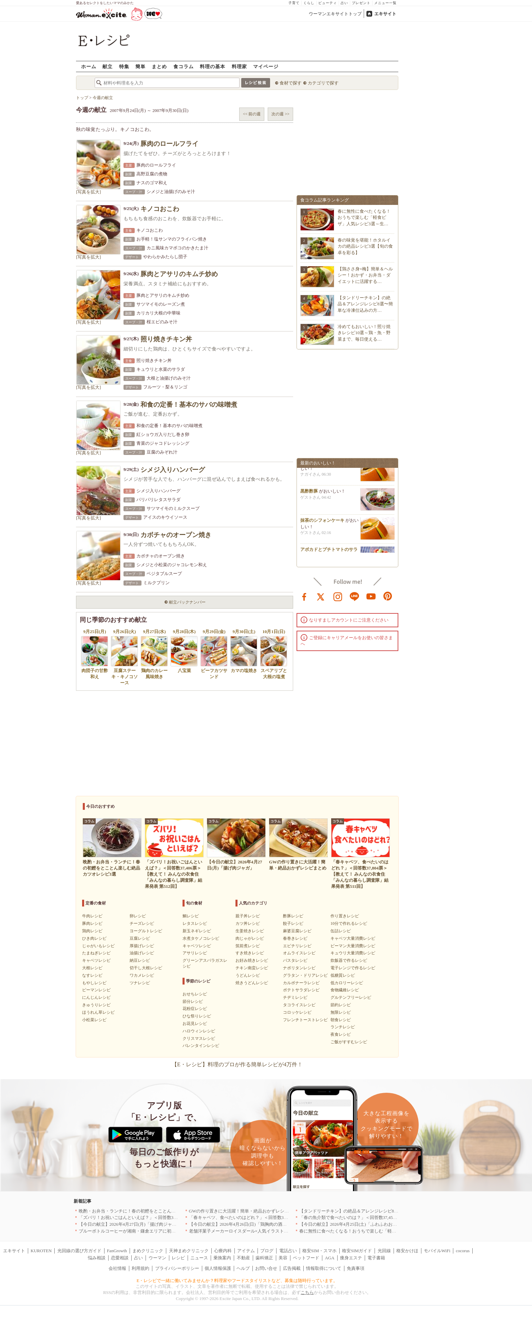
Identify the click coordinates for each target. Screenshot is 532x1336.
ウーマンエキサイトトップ (335, 13)
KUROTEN (41, 1250)
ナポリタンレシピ (299, 968)
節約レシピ (340, 1005)
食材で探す (291, 82)
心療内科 (223, 1250)
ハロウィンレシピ (199, 1031)
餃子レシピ (293, 923)
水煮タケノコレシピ (201, 938)
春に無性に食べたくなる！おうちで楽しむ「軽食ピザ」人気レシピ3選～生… (364, 217)
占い (344, 3)
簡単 (140, 66)
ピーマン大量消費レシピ (352, 945)
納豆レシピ (140, 960)
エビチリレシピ (297, 945)
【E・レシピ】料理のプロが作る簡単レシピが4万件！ (237, 1064)
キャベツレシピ (96, 960)
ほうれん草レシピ (98, 1012)
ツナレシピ (140, 982)
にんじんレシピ (96, 997)
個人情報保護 (218, 1268)
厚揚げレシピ (142, 945)
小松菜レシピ (94, 1019)
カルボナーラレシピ (301, 982)
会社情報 (117, 1268)
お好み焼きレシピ (251, 960)
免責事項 (355, 1268)
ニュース (199, 1257)
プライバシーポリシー (177, 1268)
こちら (307, 1292)
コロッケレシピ (297, 1012)
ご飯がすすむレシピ (348, 1041)
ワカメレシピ (142, 975)
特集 (124, 66)
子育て (294, 3)
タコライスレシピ (299, 1005)
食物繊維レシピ (344, 990)
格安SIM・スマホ (319, 1250)
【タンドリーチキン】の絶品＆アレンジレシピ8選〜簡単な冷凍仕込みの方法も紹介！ (384, 1211)
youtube (371, 596)
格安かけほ (407, 1250)
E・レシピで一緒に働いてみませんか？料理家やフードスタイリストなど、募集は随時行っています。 (237, 1280)
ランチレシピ (342, 1027)
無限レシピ (340, 1012)
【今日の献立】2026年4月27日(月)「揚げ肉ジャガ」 (130, 1224)
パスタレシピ (295, 960)
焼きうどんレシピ (251, 982)
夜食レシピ (340, 1034)
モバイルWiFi (437, 1250)
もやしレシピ (94, 982)
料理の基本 (212, 66)
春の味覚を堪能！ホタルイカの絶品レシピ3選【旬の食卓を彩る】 (365, 246)
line (354, 596)
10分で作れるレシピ (348, 923)
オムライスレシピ (299, 953)
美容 (283, 1257)
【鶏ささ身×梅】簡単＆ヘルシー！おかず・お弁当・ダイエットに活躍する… (365, 275)
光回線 (384, 1250)
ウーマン (157, 1257)
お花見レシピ (195, 1023)
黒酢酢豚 (309, 493)
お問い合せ (266, 1268)
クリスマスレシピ (199, 1038)
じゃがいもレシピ (98, 945)
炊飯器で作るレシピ (348, 960)
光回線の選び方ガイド (79, 1250)
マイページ (266, 66)
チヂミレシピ (295, 997)
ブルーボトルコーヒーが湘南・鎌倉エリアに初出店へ (132, 1231)
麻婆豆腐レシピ (297, 931)
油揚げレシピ (142, 953)
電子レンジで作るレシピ (352, 968)
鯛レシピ (191, 916)
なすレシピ (92, 975)
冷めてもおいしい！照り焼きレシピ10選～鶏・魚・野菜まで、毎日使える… (364, 332)
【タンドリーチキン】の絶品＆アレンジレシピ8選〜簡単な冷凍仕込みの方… (365, 303)
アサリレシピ (195, 953)
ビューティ (327, 3)
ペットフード (306, 1257)
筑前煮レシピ (247, 945)
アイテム (246, 1250)
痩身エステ (351, 1257)
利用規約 (140, 1268)
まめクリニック (147, 1250)
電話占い (288, 1250)
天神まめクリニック (189, 1250)
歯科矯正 (264, 1257)
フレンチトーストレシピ (305, 1019)
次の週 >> (280, 114)
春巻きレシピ (295, 938)
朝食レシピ (340, 1019)
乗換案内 (222, 1257)
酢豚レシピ (293, 916)
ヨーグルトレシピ (146, 931)
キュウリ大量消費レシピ (352, 953)
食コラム (183, 66)
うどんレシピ (247, 975)
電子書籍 (376, 1257)
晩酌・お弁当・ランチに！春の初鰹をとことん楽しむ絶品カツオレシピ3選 (153, 1211)
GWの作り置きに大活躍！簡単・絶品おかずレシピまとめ (245, 1211)
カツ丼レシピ (247, 923)
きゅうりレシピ (96, 1005)
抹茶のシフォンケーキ (322, 522)
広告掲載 (292, 1268)
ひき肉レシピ (94, 938)
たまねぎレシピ (96, 953)
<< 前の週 (252, 114)
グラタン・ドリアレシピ (305, 975)
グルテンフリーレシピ (350, 997)
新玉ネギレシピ (197, 931)
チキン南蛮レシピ (251, 968)
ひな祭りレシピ (197, 1016)
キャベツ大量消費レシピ (352, 938)
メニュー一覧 (385, 3)
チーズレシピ (142, 923)
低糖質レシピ (342, 975)
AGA (330, 1257)
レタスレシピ (195, 923)
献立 (107, 66)
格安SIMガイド (357, 1250)
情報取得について (323, 1268)
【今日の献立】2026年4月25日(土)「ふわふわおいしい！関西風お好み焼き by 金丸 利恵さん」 (391, 1224)
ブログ (266, 1250)
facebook (304, 596)
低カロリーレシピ (346, 982)
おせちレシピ (195, 994)
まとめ (159, 66)
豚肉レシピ (92, 923)
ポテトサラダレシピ (301, 990)
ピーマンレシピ (96, 990)
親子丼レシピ (247, 916)
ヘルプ (243, 1268)
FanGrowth (117, 1250)
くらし (309, 3)
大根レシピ (92, 968)
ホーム (88, 66)
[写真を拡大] (88, 191)
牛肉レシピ (92, 916)
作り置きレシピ (344, 916)
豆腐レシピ (140, 938)
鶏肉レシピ (92, 931)
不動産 (243, 1257)
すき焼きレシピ (249, 953)
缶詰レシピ (340, 931)
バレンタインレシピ (201, 1045)
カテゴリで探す (323, 82)
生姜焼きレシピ (249, 931)
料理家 (239, 66)
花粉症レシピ (195, 1008)
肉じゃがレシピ (249, 938)
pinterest (388, 596)
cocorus (463, 1250)
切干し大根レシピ (146, 968)
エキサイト (385, 13)
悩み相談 (97, 1257)
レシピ (178, 1257)
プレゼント (361, 3)
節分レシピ (193, 1001)
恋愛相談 (120, 1257)
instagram (338, 596)
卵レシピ (138, 916)
